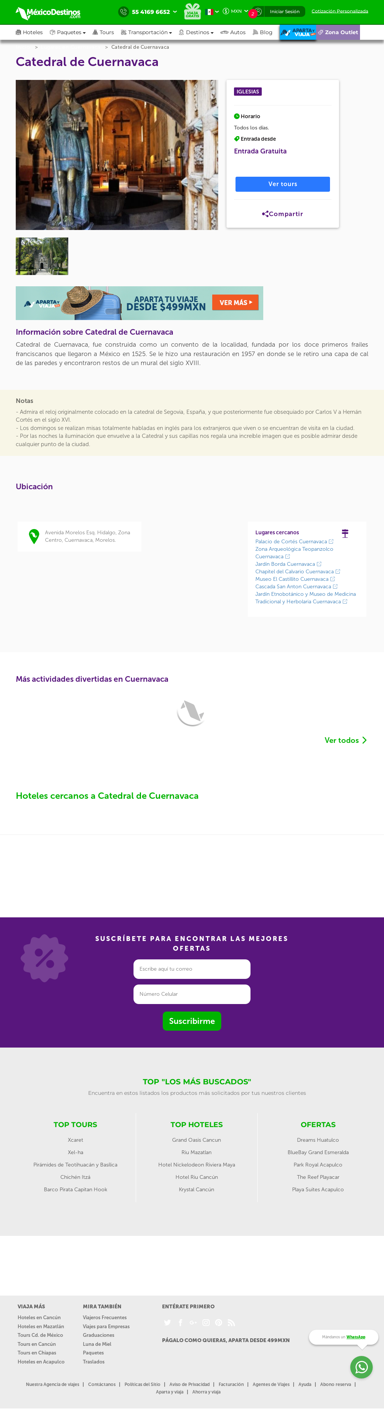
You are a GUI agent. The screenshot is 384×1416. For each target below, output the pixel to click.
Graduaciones (98, 1335)
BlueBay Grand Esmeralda (318, 1152)
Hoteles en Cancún (39, 1317)
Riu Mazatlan (197, 1152)
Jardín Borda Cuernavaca (288, 564)
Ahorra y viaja (206, 1392)
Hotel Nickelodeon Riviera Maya (196, 1165)
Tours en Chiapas (37, 1353)
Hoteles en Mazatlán (41, 1326)
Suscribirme (192, 1021)
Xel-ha (75, 1152)
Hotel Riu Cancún (197, 1177)
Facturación (231, 1384)
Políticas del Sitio (142, 1384)
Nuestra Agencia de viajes (52, 1384)
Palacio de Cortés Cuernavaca (294, 541)
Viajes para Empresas (106, 1326)
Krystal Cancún (196, 1189)
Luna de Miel (97, 1344)
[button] (150, 32)
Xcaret (75, 1140)
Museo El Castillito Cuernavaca (295, 579)
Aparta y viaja (169, 1392)
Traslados (94, 1362)
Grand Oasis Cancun (196, 1140)
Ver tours (282, 184)
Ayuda (304, 1384)
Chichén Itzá (75, 1177)
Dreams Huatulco (318, 1140)
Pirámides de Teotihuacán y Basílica (75, 1165)
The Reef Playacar (318, 1177)
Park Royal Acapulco (318, 1165)
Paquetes (93, 1353)
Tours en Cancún (37, 1344)
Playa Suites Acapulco (318, 1189)
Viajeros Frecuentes (105, 1317)
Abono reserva (335, 1384)
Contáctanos (102, 1384)
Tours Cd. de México (40, 1335)
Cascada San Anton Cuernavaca (296, 586)
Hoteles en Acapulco (41, 1362)
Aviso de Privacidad (190, 1384)
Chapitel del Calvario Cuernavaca (297, 571)
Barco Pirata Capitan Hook (75, 1189)
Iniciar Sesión (285, 11)
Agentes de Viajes (271, 1384)
